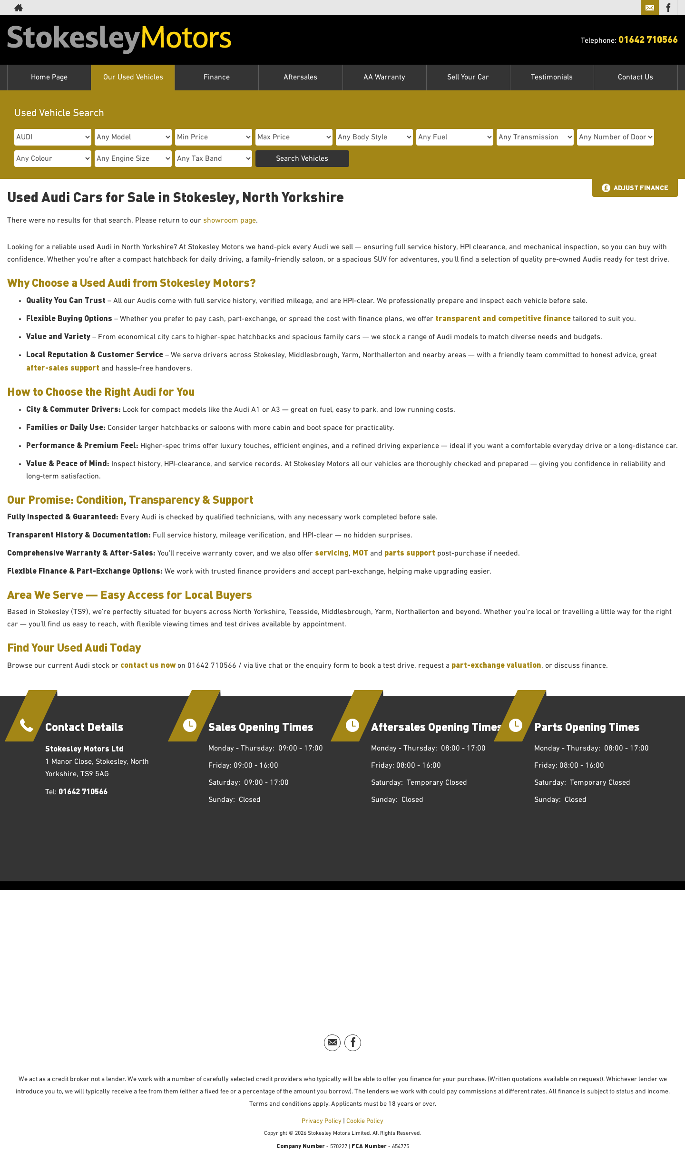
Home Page (49, 77)
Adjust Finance (641, 188)
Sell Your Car (468, 77)
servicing (332, 552)
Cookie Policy (364, 1121)
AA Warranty (384, 77)
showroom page (229, 220)
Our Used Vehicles (133, 77)
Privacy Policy (322, 1121)
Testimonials (552, 77)
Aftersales (300, 77)
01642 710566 (648, 39)
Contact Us (635, 77)
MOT (360, 552)
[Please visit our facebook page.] (668, 7)
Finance (217, 77)
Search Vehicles (302, 159)
